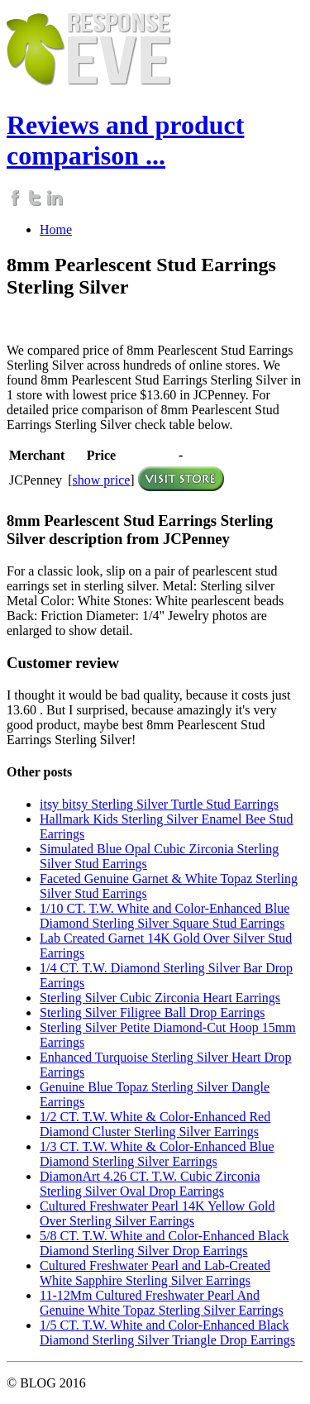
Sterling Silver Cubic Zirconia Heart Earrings (160, 998)
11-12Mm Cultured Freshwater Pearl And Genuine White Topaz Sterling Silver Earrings (162, 1302)
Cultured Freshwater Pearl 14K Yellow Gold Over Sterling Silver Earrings (157, 1213)
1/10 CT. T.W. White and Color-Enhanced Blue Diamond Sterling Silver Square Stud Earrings (164, 915)
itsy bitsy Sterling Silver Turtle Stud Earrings (159, 804)
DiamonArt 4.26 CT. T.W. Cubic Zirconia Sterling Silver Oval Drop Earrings (150, 1183)
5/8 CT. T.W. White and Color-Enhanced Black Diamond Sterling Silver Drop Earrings (164, 1243)
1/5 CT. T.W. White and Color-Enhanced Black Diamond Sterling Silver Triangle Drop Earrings (167, 1332)
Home (56, 229)
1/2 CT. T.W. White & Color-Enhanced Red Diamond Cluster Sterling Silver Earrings (155, 1124)
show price (102, 480)
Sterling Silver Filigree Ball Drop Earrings (152, 1012)
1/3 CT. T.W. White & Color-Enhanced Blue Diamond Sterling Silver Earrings (157, 1153)
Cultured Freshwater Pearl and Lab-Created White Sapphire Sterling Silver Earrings (155, 1272)
